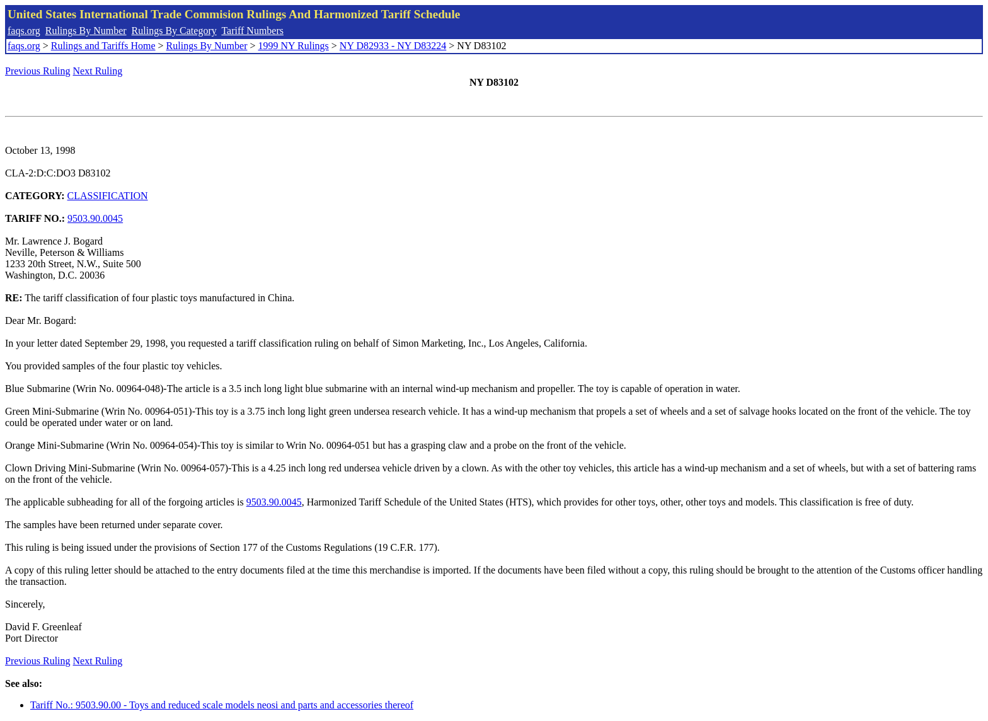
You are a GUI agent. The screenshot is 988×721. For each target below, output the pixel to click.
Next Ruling (98, 71)
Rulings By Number (86, 30)
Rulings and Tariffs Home (103, 45)
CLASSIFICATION (107, 195)
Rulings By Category (174, 30)
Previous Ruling (38, 71)
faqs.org (24, 30)
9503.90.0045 (95, 218)
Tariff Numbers (252, 30)
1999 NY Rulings (293, 45)
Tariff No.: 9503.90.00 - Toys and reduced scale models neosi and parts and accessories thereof (221, 705)
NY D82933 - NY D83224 (393, 45)
